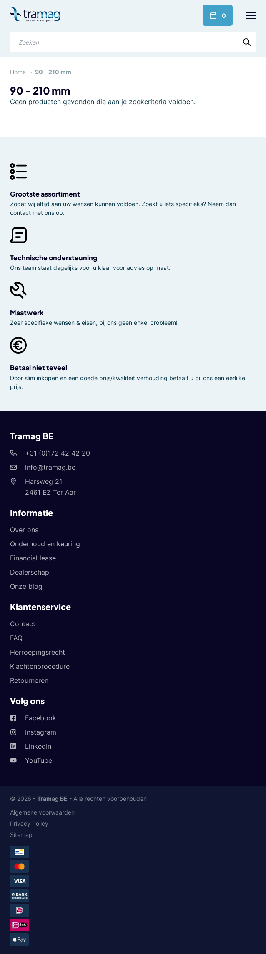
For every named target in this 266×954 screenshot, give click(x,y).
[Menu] (251, 15)
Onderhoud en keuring (45, 544)
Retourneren (29, 680)
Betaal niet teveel (38, 367)
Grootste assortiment (45, 193)
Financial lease (33, 558)
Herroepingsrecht (37, 652)
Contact (22, 624)
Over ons (24, 530)
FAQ (16, 638)
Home (18, 71)
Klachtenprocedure (40, 666)
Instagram (40, 732)
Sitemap (21, 834)
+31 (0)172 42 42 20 (57, 453)
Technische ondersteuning (53, 257)
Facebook (40, 718)
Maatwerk (26, 312)
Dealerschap (29, 572)
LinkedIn (38, 746)
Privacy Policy (29, 823)
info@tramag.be (50, 467)
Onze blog (26, 586)
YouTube (38, 760)
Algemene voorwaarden (42, 812)
